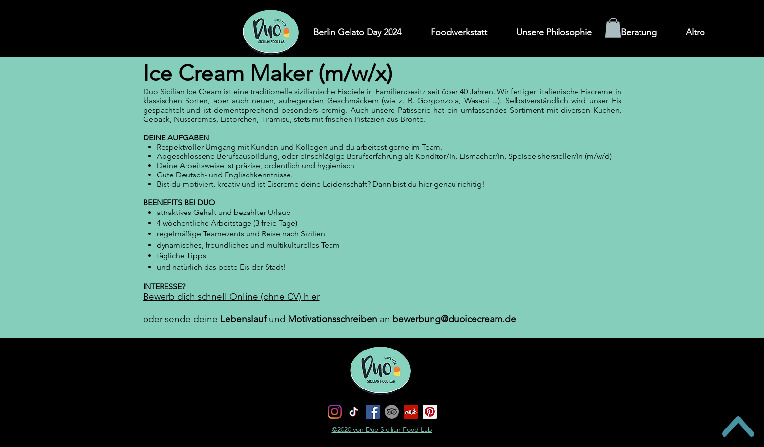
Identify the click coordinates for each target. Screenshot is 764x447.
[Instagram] (335, 412)
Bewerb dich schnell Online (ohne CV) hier (231, 296)
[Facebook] (373, 412)
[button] (613, 28)
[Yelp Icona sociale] (411, 412)
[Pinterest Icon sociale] (430, 412)
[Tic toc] (354, 412)
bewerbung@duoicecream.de (454, 319)
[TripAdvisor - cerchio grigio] (392, 412)
